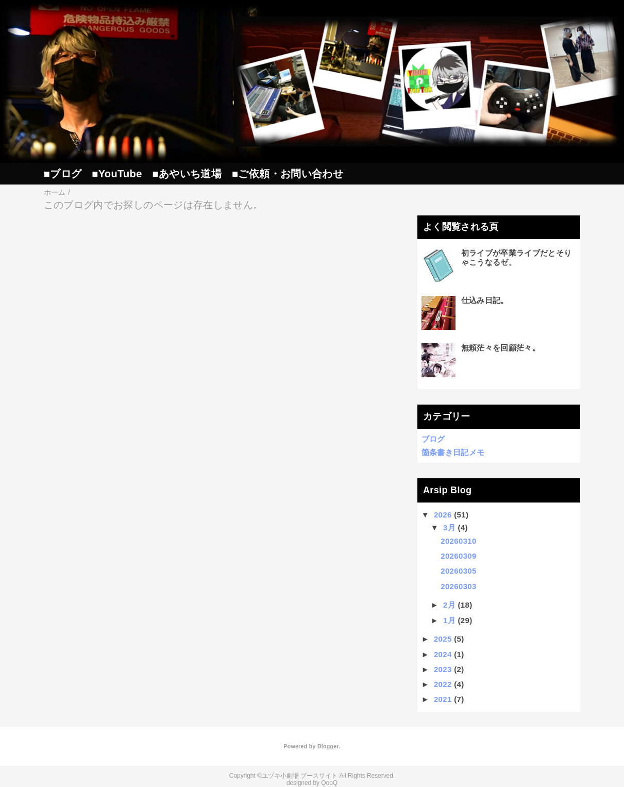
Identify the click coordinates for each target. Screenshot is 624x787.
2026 (443, 514)
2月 (449, 604)
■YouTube (117, 173)
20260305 (458, 570)
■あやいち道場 (187, 173)
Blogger (328, 746)
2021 (443, 699)
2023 (443, 669)
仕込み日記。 (485, 300)
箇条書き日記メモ (453, 452)
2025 (443, 638)
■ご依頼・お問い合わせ (287, 173)
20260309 (458, 555)
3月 (449, 527)
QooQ (329, 782)
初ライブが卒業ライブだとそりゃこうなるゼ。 (516, 257)
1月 (449, 620)
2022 (443, 684)
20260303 (458, 586)
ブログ (433, 438)
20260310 (458, 541)
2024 (443, 654)
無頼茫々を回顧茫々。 (500, 347)
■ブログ (62, 173)
